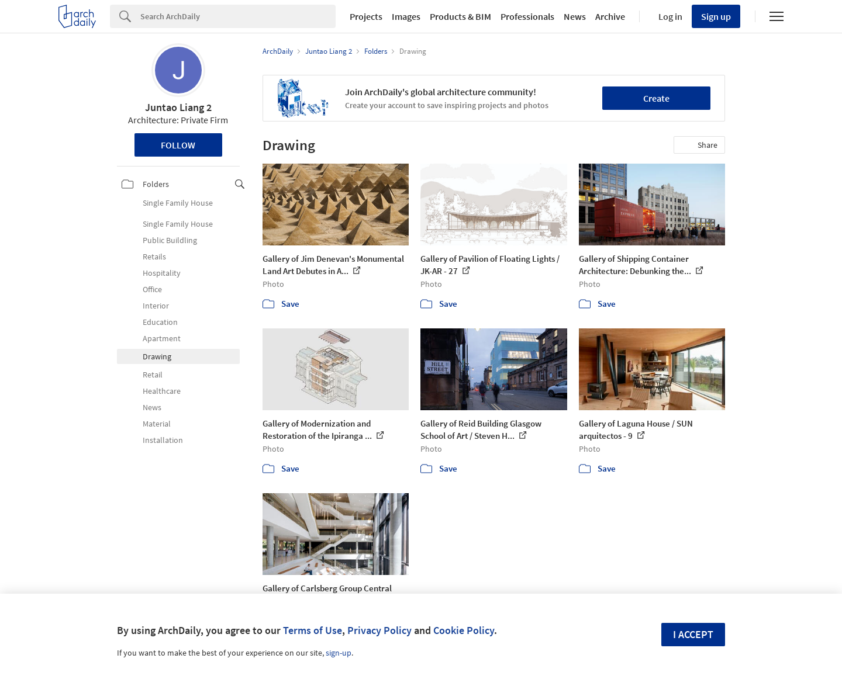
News (575, 16)
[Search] (238, 16)
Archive (610, 16)
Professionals (527, 16)
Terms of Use (312, 630)
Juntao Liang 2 (178, 107)
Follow (178, 145)
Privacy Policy (379, 630)
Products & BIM (460, 16)
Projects (366, 16)
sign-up (338, 652)
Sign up (716, 16)
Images (406, 16)
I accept (693, 634)
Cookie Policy (463, 630)
